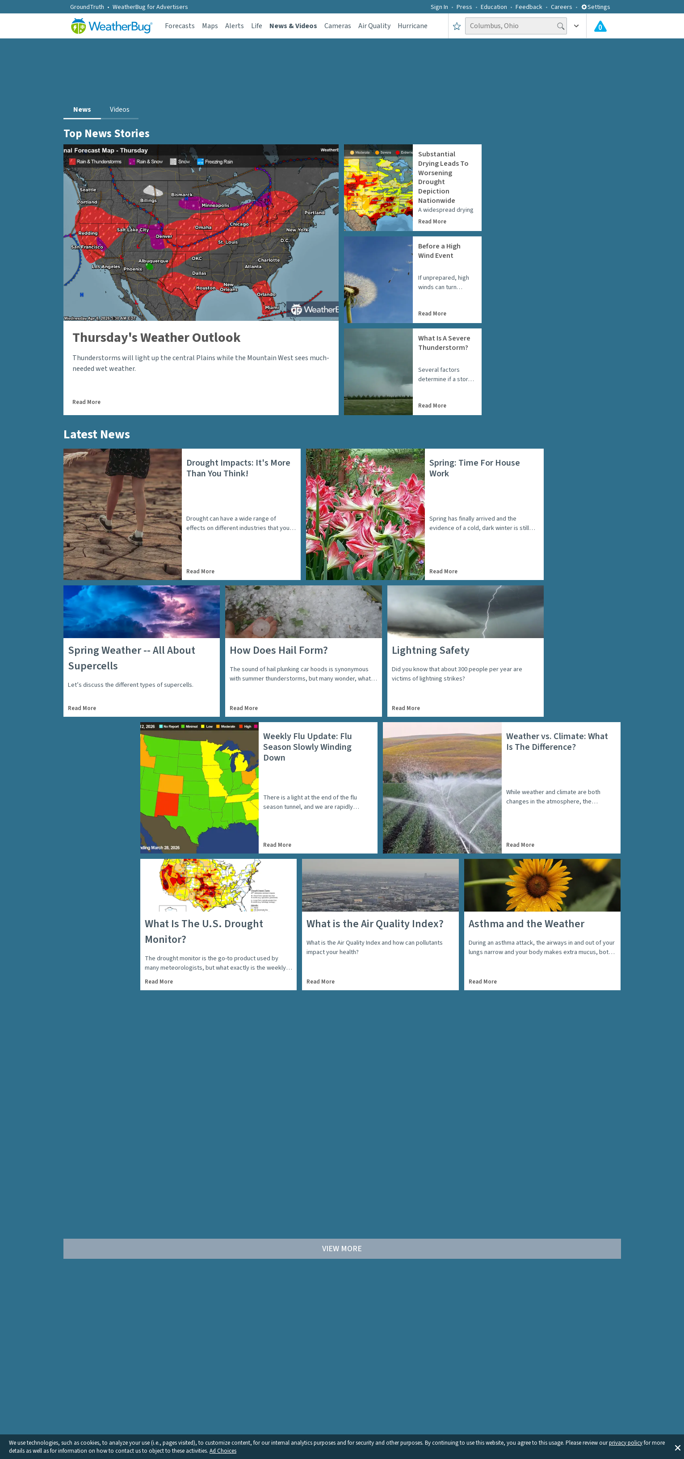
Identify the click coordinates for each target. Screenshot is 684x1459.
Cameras (337, 26)
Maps (210, 26)
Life (256, 26)
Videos (120, 109)
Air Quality (374, 26)
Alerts (234, 26)
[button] (677, 1447)
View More (342, 1248)
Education (494, 7)
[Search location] (516, 25)
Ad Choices (223, 1451)
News (82, 109)
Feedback (529, 7)
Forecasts (180, 26)
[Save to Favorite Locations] (457, 25)
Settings (595, 7)
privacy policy (625, 1443)
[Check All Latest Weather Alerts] (600, 26)
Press (464, 7)
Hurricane (413, 26)
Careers (561, 7)
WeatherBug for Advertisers (150, 7)
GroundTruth (87, 7)
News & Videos (293, 26)
